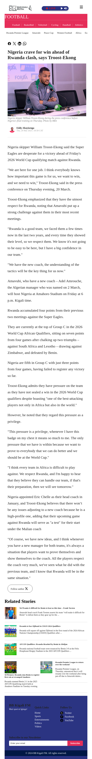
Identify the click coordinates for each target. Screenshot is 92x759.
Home (38, 712)
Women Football (64, 33)
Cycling (54, 25)
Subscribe (75, 743)
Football (16, 25)
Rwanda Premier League (17, 33)
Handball (67, 25)
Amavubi (36, 33)
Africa (78, 33)
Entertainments (42, 719)
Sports (38, 716)
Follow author (20, 589)
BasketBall (29, 25)
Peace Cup (49, 33)
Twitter (66, 712)
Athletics (79, 25)
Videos (38, 726)
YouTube (66, 720)
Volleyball (42, 25)
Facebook (67, 716)
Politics (38, 723)
